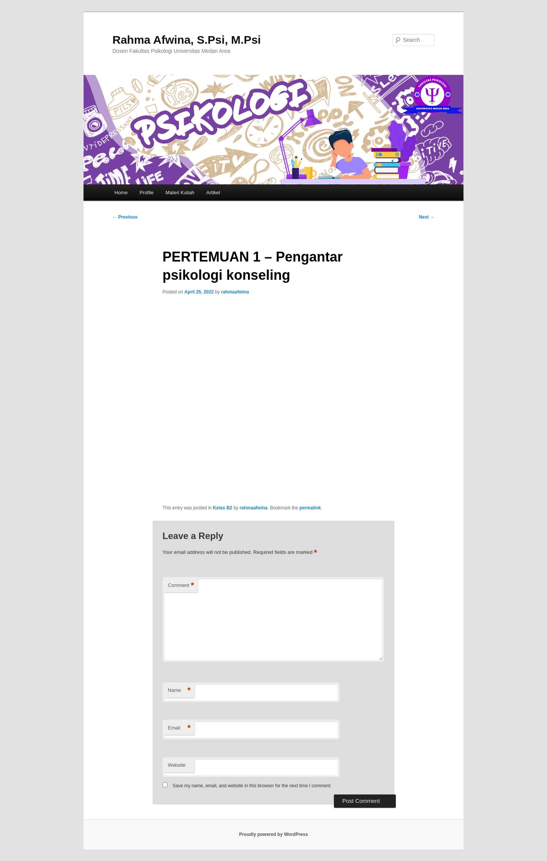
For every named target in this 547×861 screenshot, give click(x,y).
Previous (125, 217)
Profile (146, 192)
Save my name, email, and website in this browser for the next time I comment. (252, 785)
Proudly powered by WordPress (273, 834)
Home (121, 192)
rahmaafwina (235, 292)
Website (177, 765)
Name (179, 690)
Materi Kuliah (180, 192)
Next (427, 217)
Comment (181, 585)
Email (179, 728)
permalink (310, 508)
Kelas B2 (222, 508)
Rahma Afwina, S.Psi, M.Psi (186, 39)
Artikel (213, 192)
